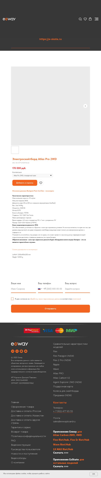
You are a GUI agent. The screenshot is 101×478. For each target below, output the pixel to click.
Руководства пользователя (25, 449)
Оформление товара (22, 406)
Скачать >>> (60, 452)
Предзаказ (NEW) (62, 395)
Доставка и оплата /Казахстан (27, 415)
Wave (56, 369)
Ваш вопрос (71, 283)
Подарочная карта (63, 386)
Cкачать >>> (60, 466)
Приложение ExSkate (66, 459)
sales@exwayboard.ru (64, 421)
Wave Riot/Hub (62, 444)
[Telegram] (12, 351)
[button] (80, 19)
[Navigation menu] (96, 19)
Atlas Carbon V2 (61, 377)
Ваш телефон (44, 283)
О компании (17, 462)
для (79, 431)
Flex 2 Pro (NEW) (62, 360)
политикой (77, 299)
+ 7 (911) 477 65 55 (63, 411)
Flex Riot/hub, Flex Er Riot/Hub (71, 439)
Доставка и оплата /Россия (26, 411)
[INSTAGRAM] (21, 351)
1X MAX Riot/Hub (63, 449)
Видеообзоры (18, 458)
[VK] (17, 351)
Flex (55, 351)
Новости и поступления (24, 453)
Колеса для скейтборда (66, 391)
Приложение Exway (65, 431)
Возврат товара (19, 431)
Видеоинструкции (21, 444)
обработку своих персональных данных (45, 299)
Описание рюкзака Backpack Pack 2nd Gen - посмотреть (33, 191)
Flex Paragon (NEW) (63, 355)
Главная (15, 402)
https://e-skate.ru (50, 39)
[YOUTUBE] (25, 351)
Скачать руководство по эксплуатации (24, 249)
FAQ (13, 440)
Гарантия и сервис (21, 427)
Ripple (56, 364)
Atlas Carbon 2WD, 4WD (67, 435)
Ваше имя (16, 283)
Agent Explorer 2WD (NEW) (67, 382)
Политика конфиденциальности (28, 436)
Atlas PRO (58, 373)
